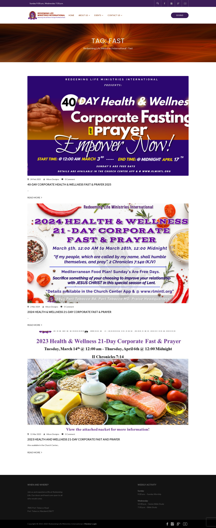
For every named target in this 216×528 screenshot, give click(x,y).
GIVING (179, 15)
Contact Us (114, 15)
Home (71, 15)
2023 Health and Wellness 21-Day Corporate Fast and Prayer (73, 439)
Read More (34, 197)
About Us (83, 15)
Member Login (90, 524)
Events (97, 15)
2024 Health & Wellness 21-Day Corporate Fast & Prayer (69, 312)
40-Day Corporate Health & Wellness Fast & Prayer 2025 (69, 184)
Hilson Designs (52, 179)
